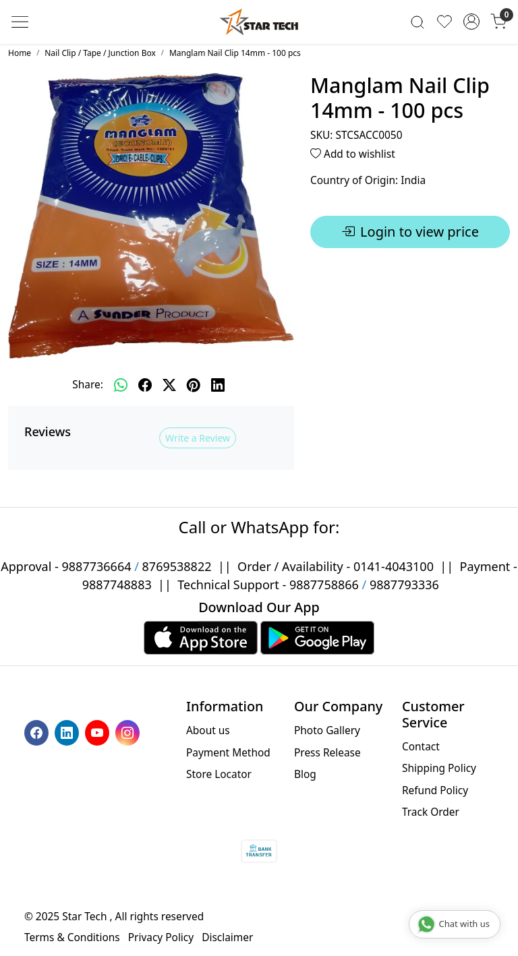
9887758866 (324, 584)
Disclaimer (227, 937)
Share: (87, 384)
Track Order (430, 811)
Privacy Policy (161, 937)
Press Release (327, 752)
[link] (417, 21)
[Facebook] (38, 731)
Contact (421, 746)
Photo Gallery (327, 730)
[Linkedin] (68, 731)
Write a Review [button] (197, 437)
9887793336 (404, 584)
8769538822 (177, 566)
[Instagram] (129, 731)
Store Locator (219, 774)
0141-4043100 (393, 566)
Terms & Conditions (72, 937)
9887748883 (117, 584)
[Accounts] (471, 21)
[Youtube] (99, 731)
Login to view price (410, 232)
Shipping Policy (439, 767)
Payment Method (228, 752)
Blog (305, 774)
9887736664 (97, 566)
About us (208, 730)
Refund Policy (435, 790)
